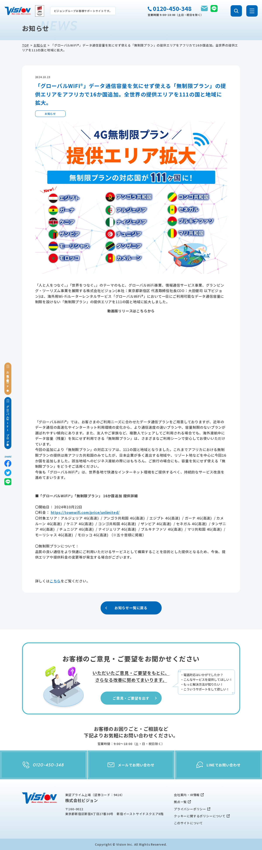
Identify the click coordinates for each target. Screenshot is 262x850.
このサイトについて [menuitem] (188, 823)
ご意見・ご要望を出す (135, 698)
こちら (55, 580)
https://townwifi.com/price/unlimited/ (85, 512)
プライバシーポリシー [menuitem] (190, 809)
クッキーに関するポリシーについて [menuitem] (200, 816)
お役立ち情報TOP (8, 378)
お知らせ (40, 45)
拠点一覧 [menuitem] (180, 802)
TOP (25, 45)
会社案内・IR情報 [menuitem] (187, 795)
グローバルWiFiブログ (8, 423)
